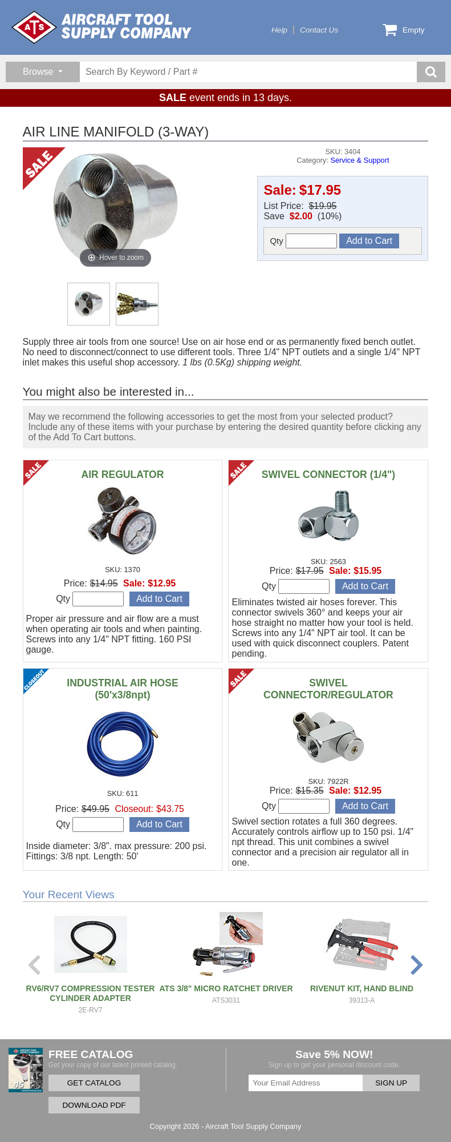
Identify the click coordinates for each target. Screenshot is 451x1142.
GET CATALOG (94, 1083)
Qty (303, 241)
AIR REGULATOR (123, 474)
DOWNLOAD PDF (93, 1105)
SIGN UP (391, 1083)
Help (279, 30)
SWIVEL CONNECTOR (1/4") (328, 474)
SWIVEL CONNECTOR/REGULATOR (328, 689)
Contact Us (319, 30)
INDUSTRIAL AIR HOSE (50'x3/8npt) (122, 689)
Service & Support (359, 160)
